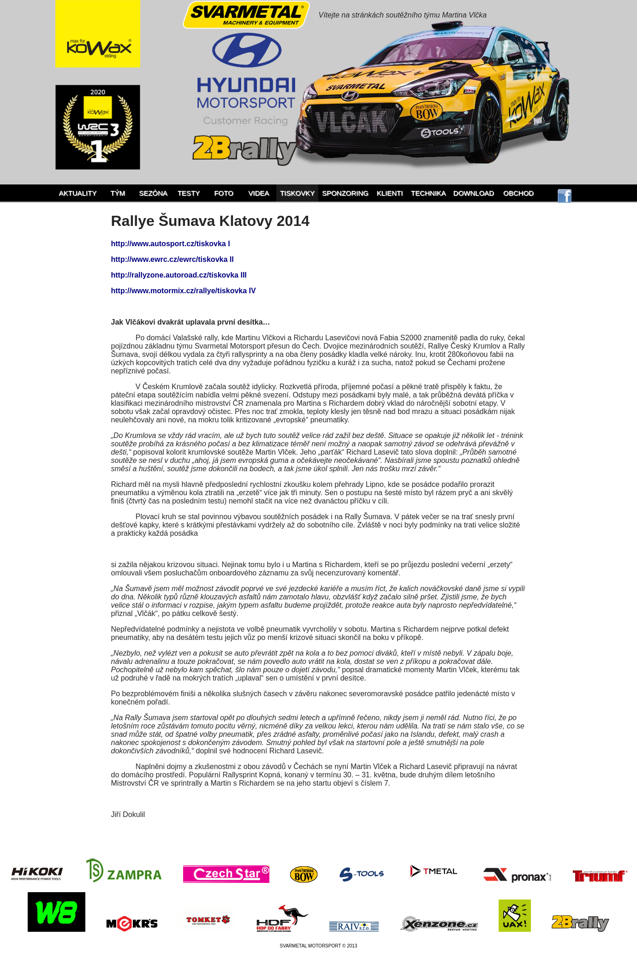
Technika (428, 193)
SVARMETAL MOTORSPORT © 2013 (318, 945)
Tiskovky (297, 193)
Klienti (389, 193)
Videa (258, 193)
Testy (189, 193)
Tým (117, 193)
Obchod (518, 193)
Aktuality (78, 193)
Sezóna (153, 193)
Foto (223, 193)
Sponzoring (345, 193)
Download (473, 193)
